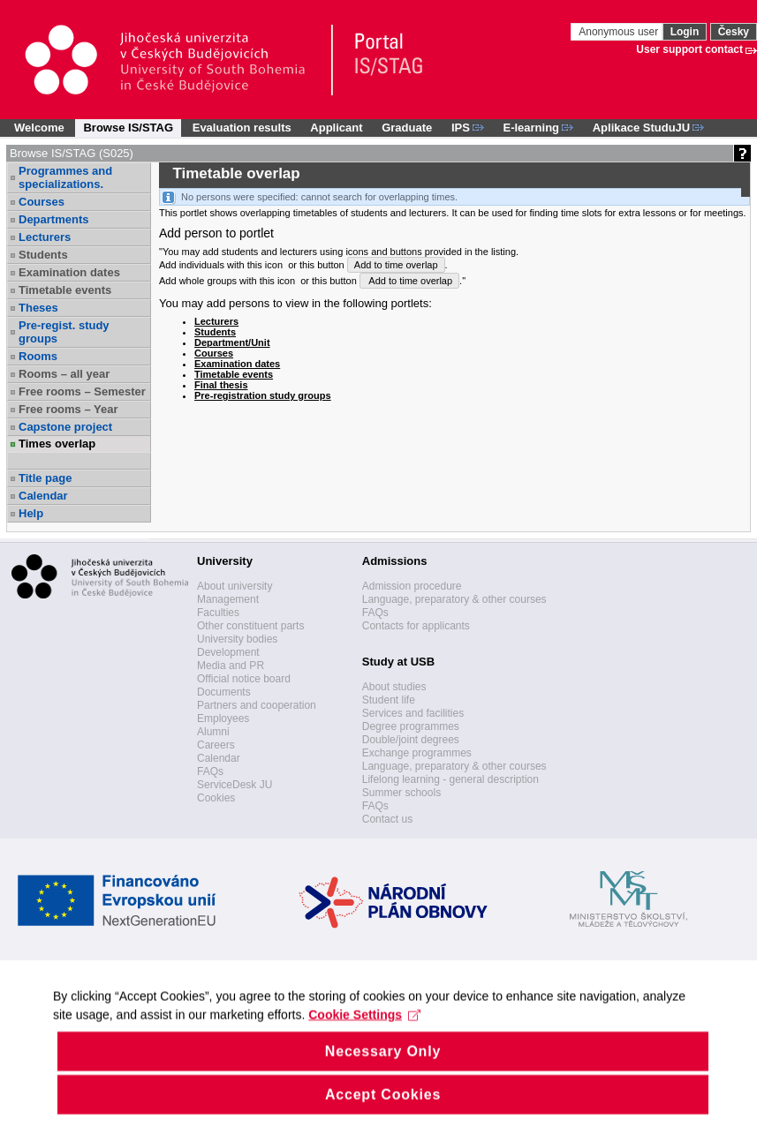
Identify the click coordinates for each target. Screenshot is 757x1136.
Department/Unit (232, 342)
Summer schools (401, 792)
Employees (223, 718)
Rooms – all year (64, 373)
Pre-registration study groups (262, 395)
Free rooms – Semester (82, 391)
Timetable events (65, 290)
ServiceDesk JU (234, 785)
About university (234, 586)
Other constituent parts (250, 626)
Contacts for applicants (416, 626)
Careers (216, 745)
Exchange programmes (417, 753)
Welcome (39, 127)
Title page (45, 478)
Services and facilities (413, 713)
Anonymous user (620, 32)
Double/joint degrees (410, 740)
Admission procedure (412, 586)
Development (228, 652)
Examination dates (69, 272)
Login (685, 32)
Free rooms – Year (68, 409)
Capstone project (65, 426)
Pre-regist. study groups (64, 332)
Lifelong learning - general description (450, 779)
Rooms (38, 356)
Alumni (213, 732)
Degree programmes (410, 726)
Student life (388, 700)
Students (43, 254)
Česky (733, 32)
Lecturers (45, 237)
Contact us (387, 819)
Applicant (336, 127)
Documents (224, 692)
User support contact (689, 49)
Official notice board (244, 679)
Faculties (218, 612)
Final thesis (221, 385)
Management (228, 599)
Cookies (216, 798)
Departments (53, 219)
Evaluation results (242, 127)
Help (31, 513)
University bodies (237, 639)
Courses (41, 201)
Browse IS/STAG (128, 127)
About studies (394, 687)
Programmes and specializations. (65, 177)
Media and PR (230, 665)
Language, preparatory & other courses (454, 599)
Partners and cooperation (256, 705)
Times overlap (57, 443)
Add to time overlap (396, 265)
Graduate (407, 127)
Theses (38, 307)
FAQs (210, 771)
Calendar (43, 495)
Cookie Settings (364, 1036)
